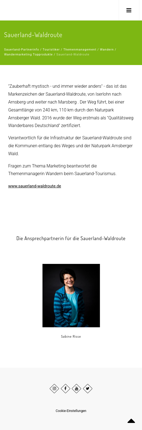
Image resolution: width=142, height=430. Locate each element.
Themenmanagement (79, 49)
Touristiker (51, 49)
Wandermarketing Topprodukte (28, 54)
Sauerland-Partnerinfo (21, 49)
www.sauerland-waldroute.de (34, 186)
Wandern (107, 49)
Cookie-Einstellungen (71, 411)
